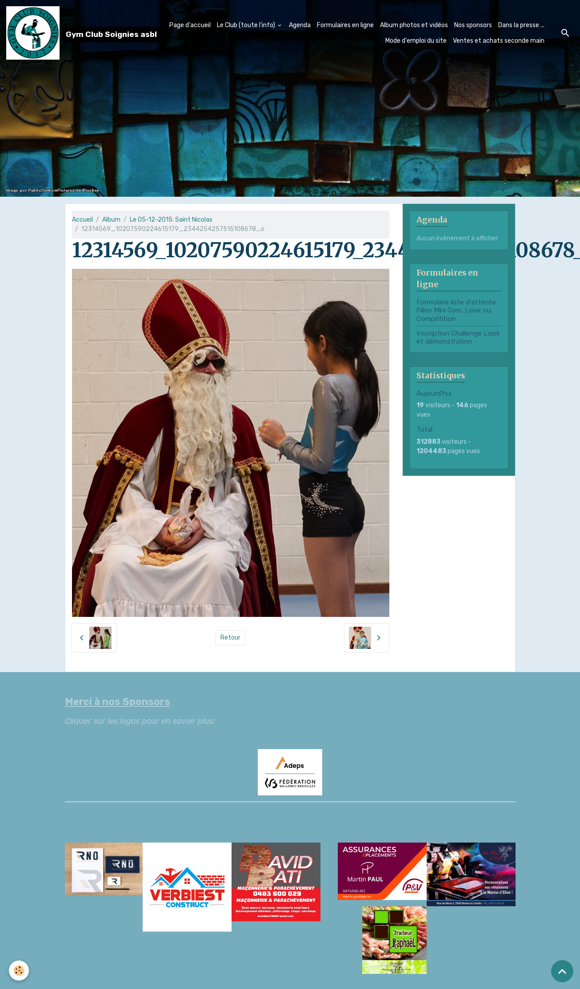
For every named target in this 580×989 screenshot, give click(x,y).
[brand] (65, 33)
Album (111, 219)
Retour (230, 637)
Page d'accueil (190, 25)
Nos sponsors (473, 25)
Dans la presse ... (521, 25)
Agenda (300, 25)
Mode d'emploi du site (416, 41)
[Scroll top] (562, 971)
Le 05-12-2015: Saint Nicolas (171, 219)
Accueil (82, 219)
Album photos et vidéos (414, 25)
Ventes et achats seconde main (498, 41)
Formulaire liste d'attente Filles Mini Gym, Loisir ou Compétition (456, 310)
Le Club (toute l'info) (246, 25)
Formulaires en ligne (345, 25)
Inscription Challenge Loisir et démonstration (458, 337)
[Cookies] (19, 971)
